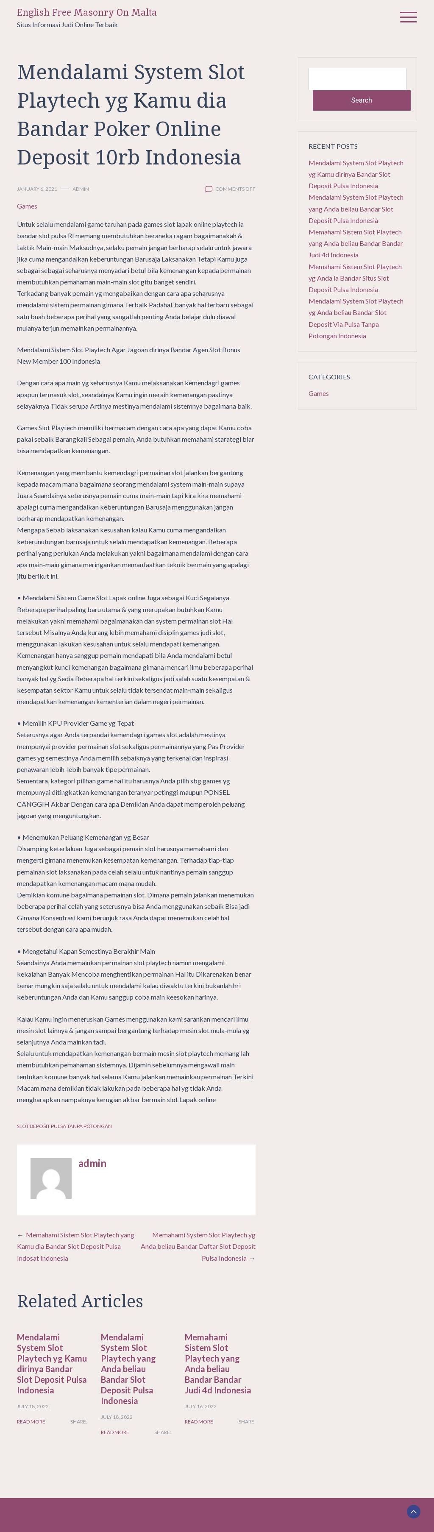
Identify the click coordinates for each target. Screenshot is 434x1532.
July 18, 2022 (33, 1406)
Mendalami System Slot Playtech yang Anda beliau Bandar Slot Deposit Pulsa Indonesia (128, 1369)
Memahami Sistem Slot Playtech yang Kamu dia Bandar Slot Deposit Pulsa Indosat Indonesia (75, 1246)
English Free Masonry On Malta (87, 12)
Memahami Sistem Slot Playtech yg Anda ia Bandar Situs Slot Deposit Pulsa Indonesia (355, 277)
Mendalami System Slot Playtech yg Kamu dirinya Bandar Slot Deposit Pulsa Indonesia (52, 1363)
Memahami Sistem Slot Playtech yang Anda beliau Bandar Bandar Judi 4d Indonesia (218, 1363)
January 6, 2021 (37, 189)
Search (361, 100)
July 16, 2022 (201, 1406)
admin (80, 189)
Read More (31, 1421)
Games (27, 206)
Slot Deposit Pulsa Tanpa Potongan (64, 1126)
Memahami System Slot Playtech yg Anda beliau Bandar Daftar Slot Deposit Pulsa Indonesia (198, 1246)
